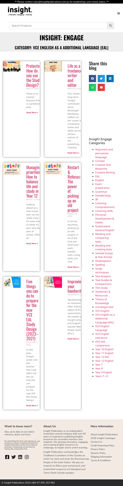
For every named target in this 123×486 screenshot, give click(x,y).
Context (100, 161)
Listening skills (104, 211)
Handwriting (103, 195)
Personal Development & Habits (104, 218)
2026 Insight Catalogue (103, 438)
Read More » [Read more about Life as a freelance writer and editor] (73, 152)
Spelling (100, 264)
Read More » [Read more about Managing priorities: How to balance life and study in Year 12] (32, 243)
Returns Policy (98, 453)
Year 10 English (104, 349)
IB (96, 199)
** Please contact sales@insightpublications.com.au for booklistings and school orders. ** (61, 1)
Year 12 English (104, 361)
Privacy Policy (98, 449)
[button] (92, 78)
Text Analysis (103, 276)
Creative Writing (105, 172)
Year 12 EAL (102, 357)
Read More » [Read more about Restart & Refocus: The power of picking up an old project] (73, 267)
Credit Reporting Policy (102, 445)
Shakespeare (103, 261)
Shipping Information (101, 456)
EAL (97, 176)
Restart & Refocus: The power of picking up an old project (74, 188)
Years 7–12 (101, 376)
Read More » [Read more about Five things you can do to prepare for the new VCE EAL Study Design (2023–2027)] (32, 405)
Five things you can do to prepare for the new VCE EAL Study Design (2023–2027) (32, 310)
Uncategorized (104, 307)
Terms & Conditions (101, 460)
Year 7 (99, 364)
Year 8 (99, 368)
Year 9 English (103, 372)
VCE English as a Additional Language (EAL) (105, 318)
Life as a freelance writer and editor (75, 75)
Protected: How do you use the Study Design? (34, 75)
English (99, 180)
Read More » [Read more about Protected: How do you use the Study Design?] (32, 112)
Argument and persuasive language (104, 153)
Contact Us (96, 441)
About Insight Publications (104, 434)
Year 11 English (104, 353)
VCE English (102, 311)
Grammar (101, 191)
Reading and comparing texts (103, 237)
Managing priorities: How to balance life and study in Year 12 (33, 181)
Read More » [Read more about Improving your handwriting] (73, 338)
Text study (101, 288)
